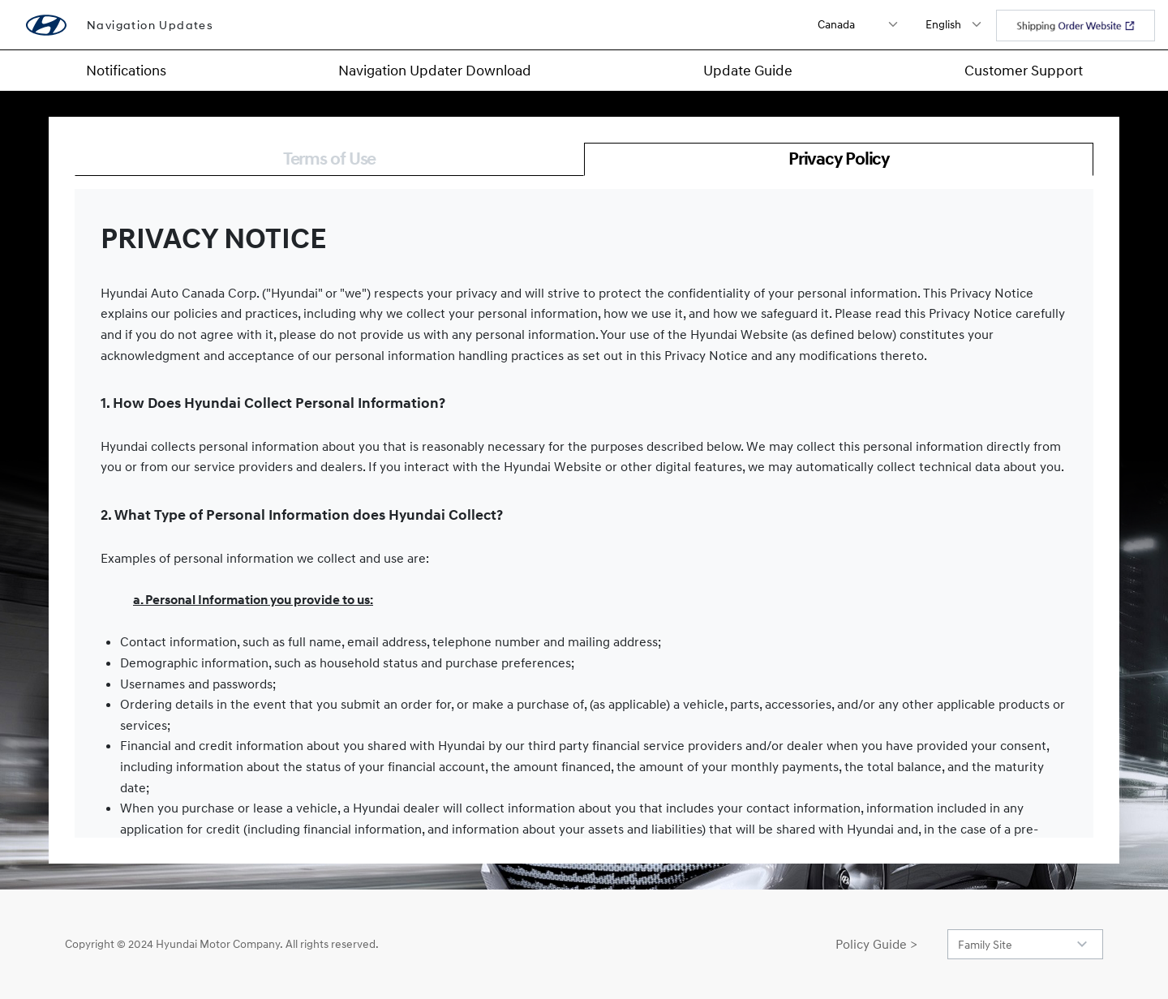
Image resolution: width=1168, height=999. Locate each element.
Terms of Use (329, 158)
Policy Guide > (876, 944)
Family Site (985, 944)
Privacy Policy (838, 158)
